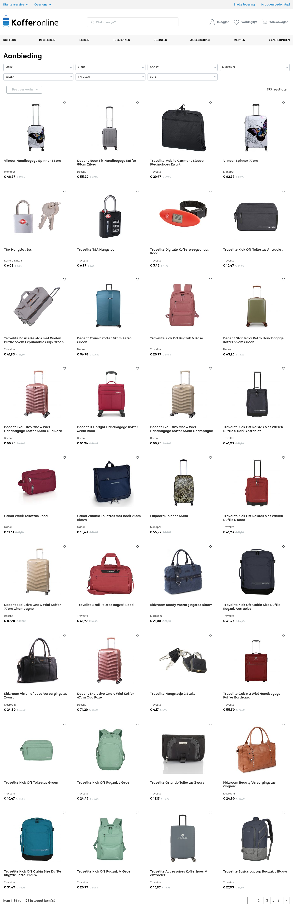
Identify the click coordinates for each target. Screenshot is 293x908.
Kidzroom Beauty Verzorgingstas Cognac (249, 784)
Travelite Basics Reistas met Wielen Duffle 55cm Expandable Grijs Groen (34, 340)
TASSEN (84, 40)
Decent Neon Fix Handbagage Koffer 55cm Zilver (106, 162)
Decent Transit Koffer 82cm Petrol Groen (104, 340)
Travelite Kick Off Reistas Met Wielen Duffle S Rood (253, 518)
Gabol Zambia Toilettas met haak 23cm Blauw (109, 518)
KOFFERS (9, 40)
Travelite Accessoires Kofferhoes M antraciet (178, 873)
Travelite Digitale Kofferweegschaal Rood (179, 251)
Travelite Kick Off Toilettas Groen (31, 782)
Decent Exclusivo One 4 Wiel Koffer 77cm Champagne (32, 606)
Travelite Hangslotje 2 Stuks (172, 694)
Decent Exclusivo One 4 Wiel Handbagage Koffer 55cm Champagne (181, 429)
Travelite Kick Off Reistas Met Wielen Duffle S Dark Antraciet (253, 429)
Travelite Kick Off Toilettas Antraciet (253, 250)
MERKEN (239, 40)
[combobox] (132, 22)
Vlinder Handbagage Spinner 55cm (32, 161)
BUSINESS (160, 40)
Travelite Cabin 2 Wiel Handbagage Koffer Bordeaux (252, 695)
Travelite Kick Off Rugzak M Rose (176, 338)
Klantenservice (15, 4)
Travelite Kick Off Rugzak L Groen (104, 782)
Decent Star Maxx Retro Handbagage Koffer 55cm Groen (253, 340)
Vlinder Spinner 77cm (240, 161)
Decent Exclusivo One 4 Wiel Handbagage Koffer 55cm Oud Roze (33, 429)
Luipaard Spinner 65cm (169, 516)
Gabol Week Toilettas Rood (26, 516)
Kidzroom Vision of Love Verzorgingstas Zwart (35, 695)
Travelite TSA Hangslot (95, 250)
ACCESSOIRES (200, 40)
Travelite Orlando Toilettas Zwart (177, 782)
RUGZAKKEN (121, 40)
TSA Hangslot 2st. (18, 250)
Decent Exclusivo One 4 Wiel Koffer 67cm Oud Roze (105, 695)
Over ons (42, 4)
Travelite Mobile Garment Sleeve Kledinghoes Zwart (177, 162)
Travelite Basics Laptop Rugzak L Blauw (255, 871)
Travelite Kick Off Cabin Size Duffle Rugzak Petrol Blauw (32, 873)
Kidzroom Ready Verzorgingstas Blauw (181, 605)
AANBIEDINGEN (279, 40)
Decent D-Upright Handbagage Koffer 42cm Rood (107, 429)
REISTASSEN (47, 40)
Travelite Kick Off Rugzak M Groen (104, 871)
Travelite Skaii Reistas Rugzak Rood (105, 605)
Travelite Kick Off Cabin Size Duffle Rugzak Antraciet (251, 606)
